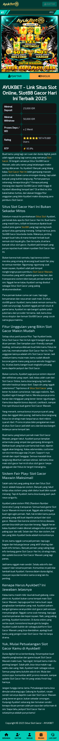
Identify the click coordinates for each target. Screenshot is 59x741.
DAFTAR (15, 76)
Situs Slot (41, 216)
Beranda (6, 736)
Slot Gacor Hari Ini (17, 171)
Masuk (29, 736)
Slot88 (25, 227)
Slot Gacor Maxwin (42, 271)
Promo (41, 736)
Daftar (17, 736)
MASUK (44, 76)
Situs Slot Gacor (38, 388)
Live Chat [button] (52, 736)
